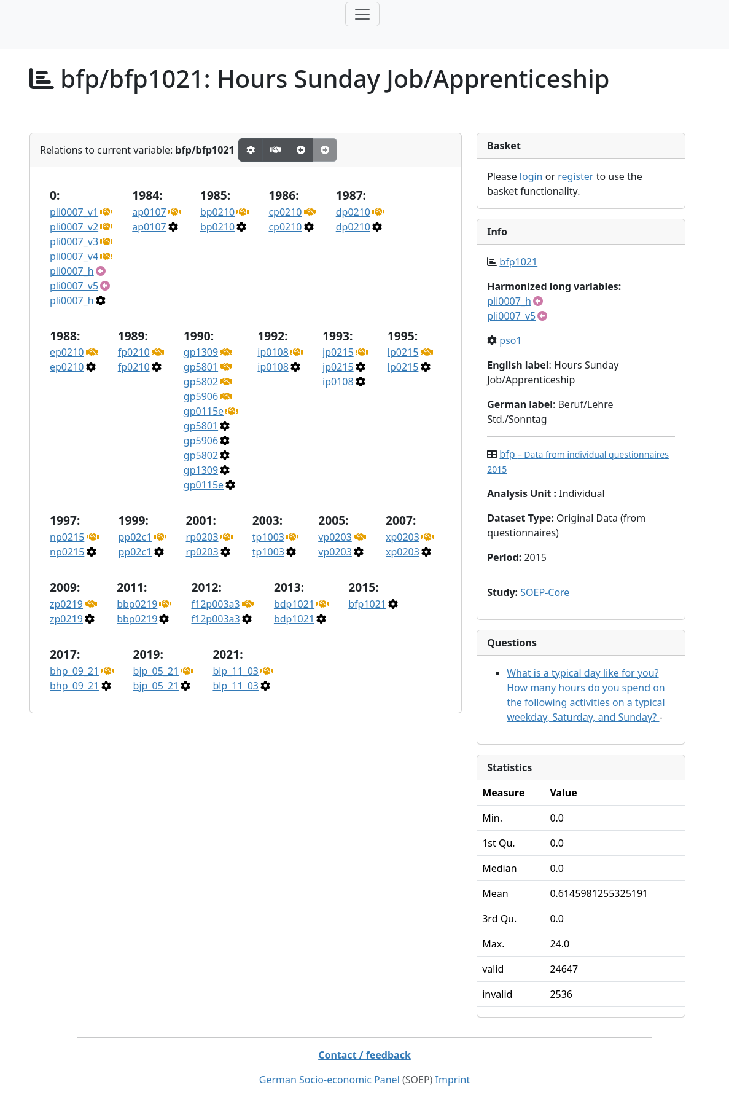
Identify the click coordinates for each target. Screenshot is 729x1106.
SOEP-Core (544, 592)
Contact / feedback (364, 1055)
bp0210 (217, 212)
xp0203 (402, 537)
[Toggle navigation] (362, 14)
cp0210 (285, 212)
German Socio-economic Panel (329, 1079)
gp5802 (201, 381)
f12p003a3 (215, 604)
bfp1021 (367, 604)
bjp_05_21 (156, 671)
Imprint (452, 1079)
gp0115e (204, 411)
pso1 (510, 340)
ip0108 (273, 352)
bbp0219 (137, 604)
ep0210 (67, 352)
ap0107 (149, 212)
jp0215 (338, 352)
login (531, 176)
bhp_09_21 (74, 671)
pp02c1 (135, 537)
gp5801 (201, 367)
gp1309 (201, 352)
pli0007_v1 (74, 212)
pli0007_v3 (74, 241)
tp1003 (268, 537)
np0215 (67, 537)
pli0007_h (72, 271)
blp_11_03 (235, 671)
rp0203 (202, 537)
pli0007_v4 (74, 256)
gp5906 (201, 396)
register (575, 176)
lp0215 (403, 352)
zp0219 (66, 604)
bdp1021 (294, 604)
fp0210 (134, 352)
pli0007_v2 (74, 226)
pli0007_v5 (74, 285)
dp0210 (353, 212)
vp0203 (335, 537)
